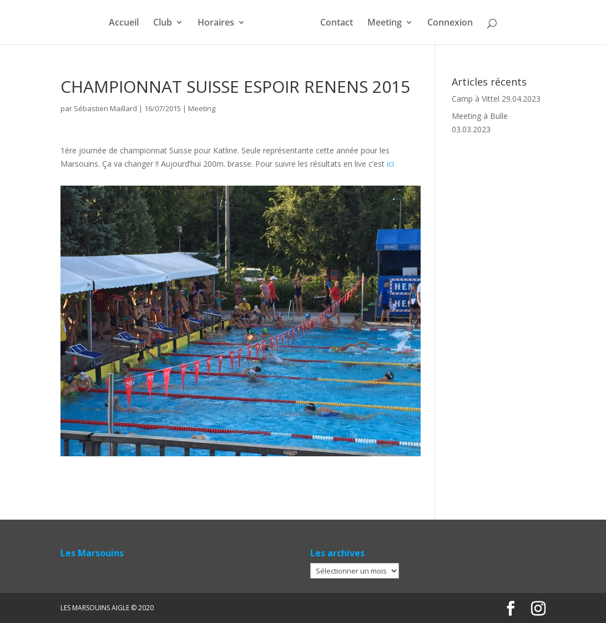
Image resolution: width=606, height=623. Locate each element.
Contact (336, 23)
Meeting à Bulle (480, 116)
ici (390, 163)
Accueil (124, 23)
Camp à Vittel (475, 98)
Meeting (384, 23)
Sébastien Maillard (105, 108)
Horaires (216, 23)
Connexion (450, 23)
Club (162, 23)
